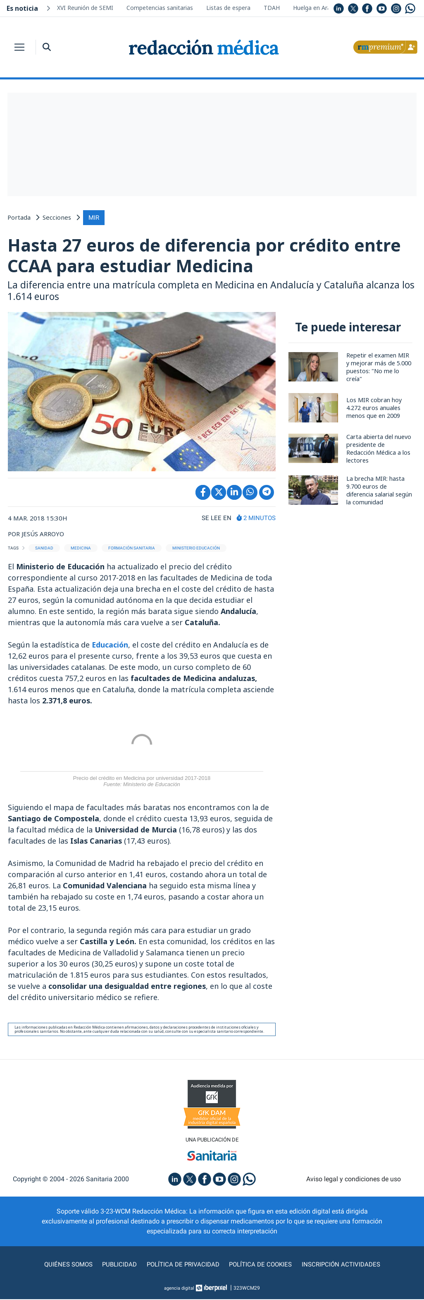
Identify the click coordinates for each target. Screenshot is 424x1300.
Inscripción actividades (344, 1265)
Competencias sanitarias (159, 8)
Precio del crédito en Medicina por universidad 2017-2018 (141, 781)
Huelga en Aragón (317, 8)
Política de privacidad (182, 1265)
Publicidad (117, 1265)
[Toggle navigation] (19, 47)
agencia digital (179, 1289)
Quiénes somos (65, 1265)
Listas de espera (228, 8)
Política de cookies (262, 1265)
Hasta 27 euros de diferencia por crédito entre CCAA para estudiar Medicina (206, 255)
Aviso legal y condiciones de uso (353, 1179)
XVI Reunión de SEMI (85, 8)
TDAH (272, 8)
